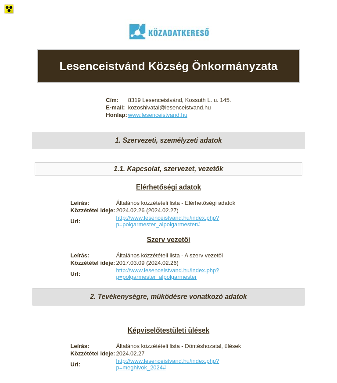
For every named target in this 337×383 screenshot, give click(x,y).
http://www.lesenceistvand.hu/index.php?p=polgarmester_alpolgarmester (167, 273)
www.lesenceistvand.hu (157, 115)
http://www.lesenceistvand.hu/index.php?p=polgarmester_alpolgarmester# (167, 221)
